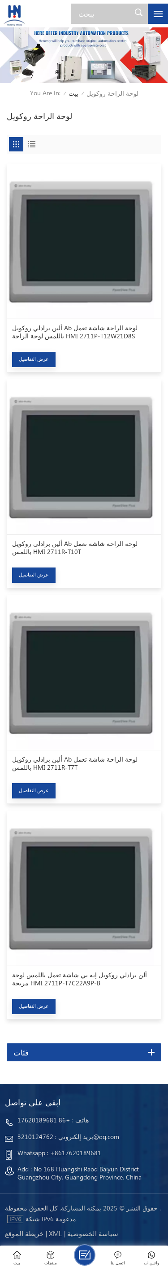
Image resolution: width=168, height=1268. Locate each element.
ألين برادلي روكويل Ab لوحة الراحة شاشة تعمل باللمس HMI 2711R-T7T (75, 763)
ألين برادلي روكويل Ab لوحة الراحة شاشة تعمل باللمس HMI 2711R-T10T (75, 548)
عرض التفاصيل (34, 359)
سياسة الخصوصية (92, 1233)
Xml (55, 1233)
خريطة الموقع (24, 1233)
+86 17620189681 (43, 1120)
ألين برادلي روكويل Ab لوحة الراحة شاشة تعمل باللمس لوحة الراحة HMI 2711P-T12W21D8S (75, 332)
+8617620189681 (75, 1152)
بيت (73, 93)
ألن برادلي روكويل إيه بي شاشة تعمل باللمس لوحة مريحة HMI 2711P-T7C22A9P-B (79, 979)
